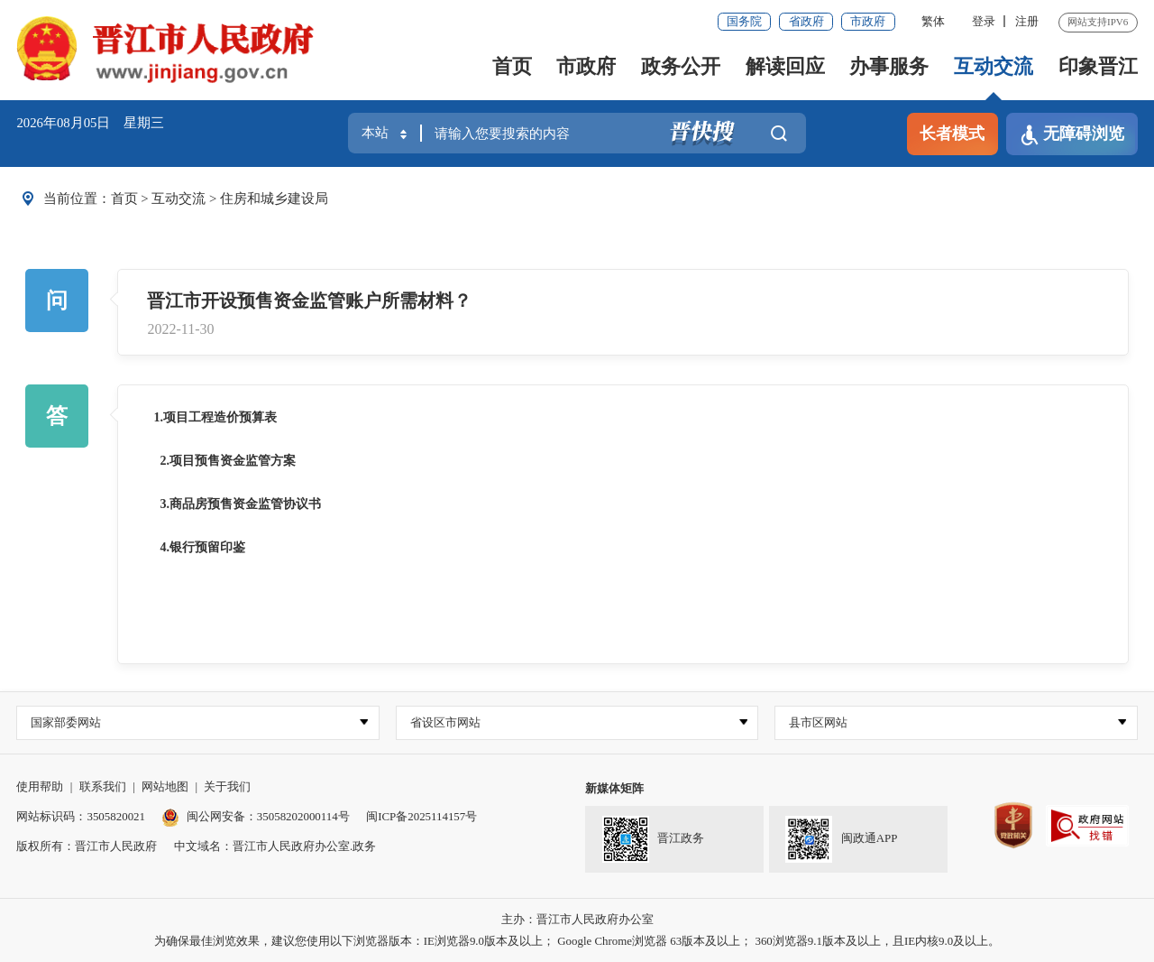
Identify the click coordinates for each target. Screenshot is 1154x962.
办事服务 (889, 66)
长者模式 (952, 134)
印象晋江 (1098, 66)
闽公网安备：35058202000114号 (255, 816)
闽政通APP (841, 840)
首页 (512, 66)
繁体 (933, 21)
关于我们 (227, 786)
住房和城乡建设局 (274, 198)
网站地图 (165, 786)
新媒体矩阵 (614, 788)
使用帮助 (39, 786)
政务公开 (680, 66)
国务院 (744, 21)
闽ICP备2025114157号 (421, 816)
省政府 (806, 21)
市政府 (867, 21)
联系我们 (102, 786)
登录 (983, 21)
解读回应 (785, 66)
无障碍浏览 (1072, 135)
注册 (1027, 21)
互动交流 (993, 66)
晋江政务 (653, 840)
